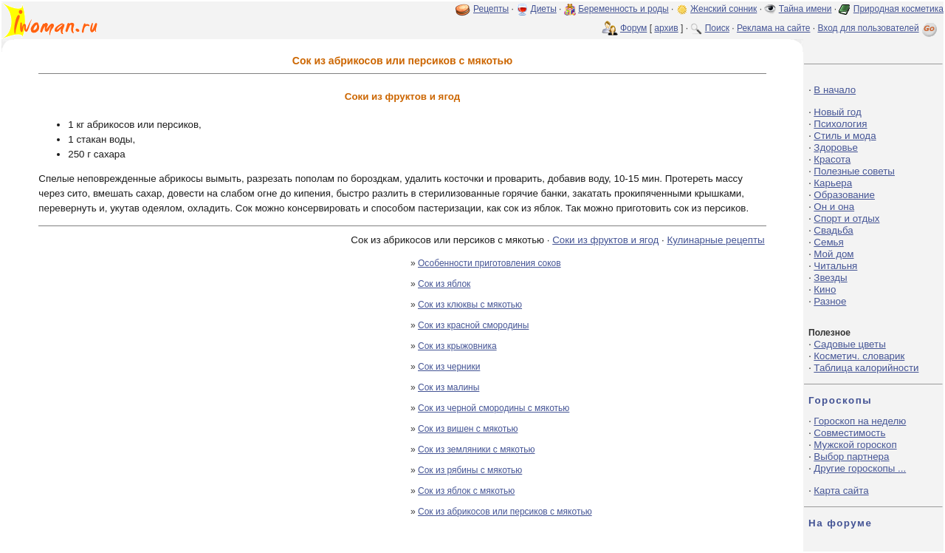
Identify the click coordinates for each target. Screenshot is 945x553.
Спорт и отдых (846, 218)
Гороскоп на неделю (860, 421)
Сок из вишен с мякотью (468, 429)
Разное (830, 301)
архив (666, 28)
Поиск (717, 28)
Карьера (833, 183)
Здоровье (836, 147)
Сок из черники (449, 367)
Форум (633, 28)
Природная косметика (898, 9)
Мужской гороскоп (855, 444)
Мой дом (833, 253)
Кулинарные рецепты (715, 239)
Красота (832, 159)
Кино (825, 289)
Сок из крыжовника (457, 346)
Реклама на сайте (774, 28)
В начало (835, 89)
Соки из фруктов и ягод (605, 239)
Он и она (834, 206)
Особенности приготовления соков (489, 263)
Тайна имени (805, 9)
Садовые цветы (849, 344)
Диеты (544, 9)
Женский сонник (723, 9)
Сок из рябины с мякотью (470, 470)
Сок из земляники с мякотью (476, 449)
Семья (828, 242)
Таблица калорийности (866, 367)
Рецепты (491, 9)
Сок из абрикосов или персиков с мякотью (505, 511)
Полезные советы (854, 171)
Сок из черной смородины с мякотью (493, 408)
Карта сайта (841, 490)
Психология (840, 123)
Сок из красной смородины (473, 325)
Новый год (837, 112)
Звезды (830, 277)
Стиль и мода (845, 135)
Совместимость (849, 432)
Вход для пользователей (878, 28)
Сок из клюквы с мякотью (470, 304)
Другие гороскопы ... (860, 468)
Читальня (835, 265)
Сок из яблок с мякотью (466, 491)
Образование (844, 194)
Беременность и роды (623, 9)
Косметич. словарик (859, 356)
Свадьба (833, 230)
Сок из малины (448, 387)
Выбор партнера (851, 456)
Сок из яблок (444, 284)
